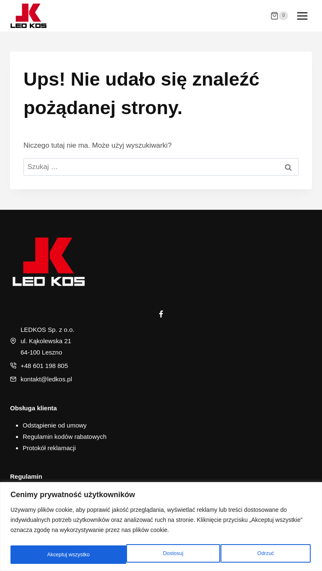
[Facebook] (161, 314)
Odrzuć (148, 554)
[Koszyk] (279, 16)
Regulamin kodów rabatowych (64, 436)
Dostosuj (55, 554)
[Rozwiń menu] (302, 15)
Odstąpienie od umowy (55, 425)
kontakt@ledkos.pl (46, 379)
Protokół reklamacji (49, 447)
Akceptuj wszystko (253, 554)
